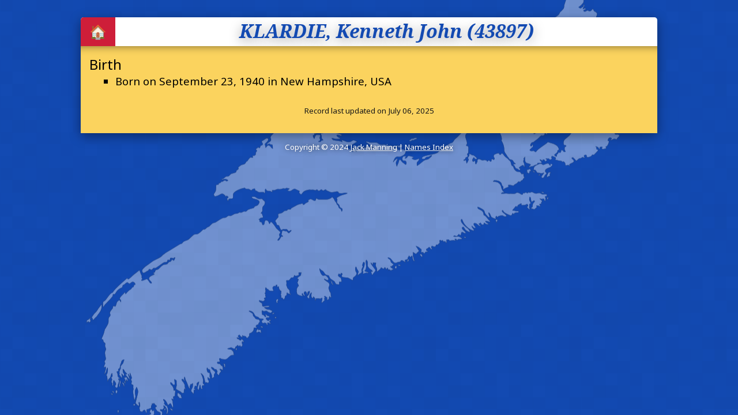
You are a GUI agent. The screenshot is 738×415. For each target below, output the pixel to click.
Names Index (429, 147)
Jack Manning (373, 147)
